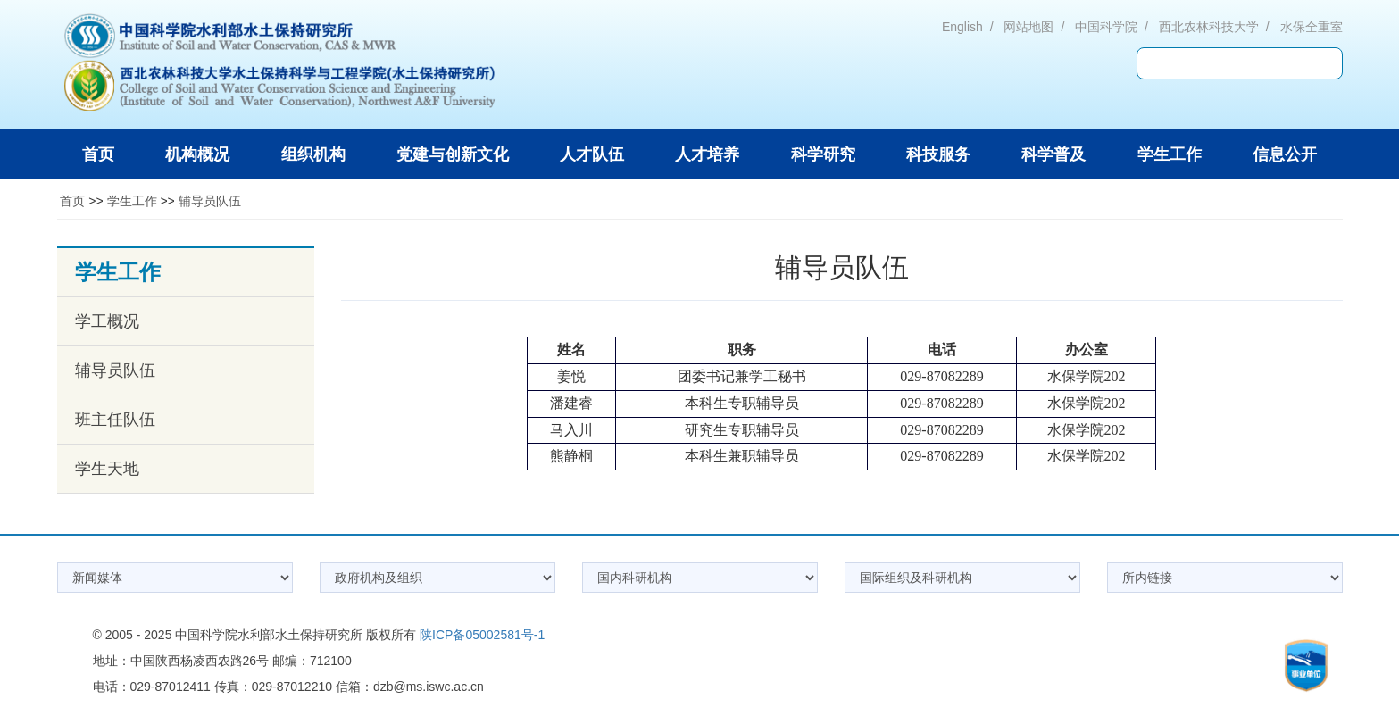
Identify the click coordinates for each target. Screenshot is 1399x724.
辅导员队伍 (210, 201)
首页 (72, 201)
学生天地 (107, 469)
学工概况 (107, 321)
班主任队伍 (115, 420)
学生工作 (132, 201)
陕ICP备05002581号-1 (482, 635)
